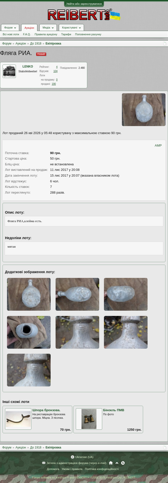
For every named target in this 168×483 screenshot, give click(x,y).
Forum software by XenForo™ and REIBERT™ (84, 477)
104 (55, 71)
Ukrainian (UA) (84, 456)
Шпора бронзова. (46, 410)
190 (54, 84)
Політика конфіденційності (102, 468)
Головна (111, 463)
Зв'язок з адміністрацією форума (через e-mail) (76, 462)
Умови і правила (72, 468)
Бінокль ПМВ (113, 410)
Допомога (53, 468)
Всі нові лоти (11, 34)
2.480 (82, 68)
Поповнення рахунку (88, 34)
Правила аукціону (46, 34)
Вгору (117, 463)
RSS (123, 463)
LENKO (27, 66)
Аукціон (29, 27)
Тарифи (66, 34)
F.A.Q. (27, 34)
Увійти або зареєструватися (84, 3)
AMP (158, 145)
